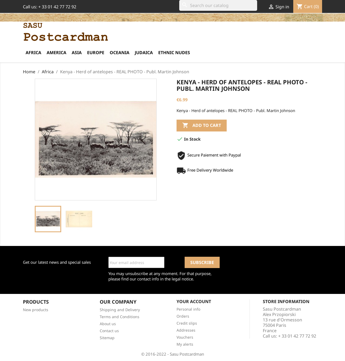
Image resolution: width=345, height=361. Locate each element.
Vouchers (185, 337)
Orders (183, 316)
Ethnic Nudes (174, 52)
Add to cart (201, 125)
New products (35, 309)
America (56, 52)
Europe (95, 52)
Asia (77, 52)
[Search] (218, 5)
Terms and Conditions (119, 316)
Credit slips (187, 323)
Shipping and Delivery (120, 309)
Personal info (188, 309)
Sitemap (107, 337)
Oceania (119, 52)
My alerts (185, 344)
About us (108, 323)
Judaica (144, 52)
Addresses (186, 330)
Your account (194, 301)
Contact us (109, 330)
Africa (33, 52)
